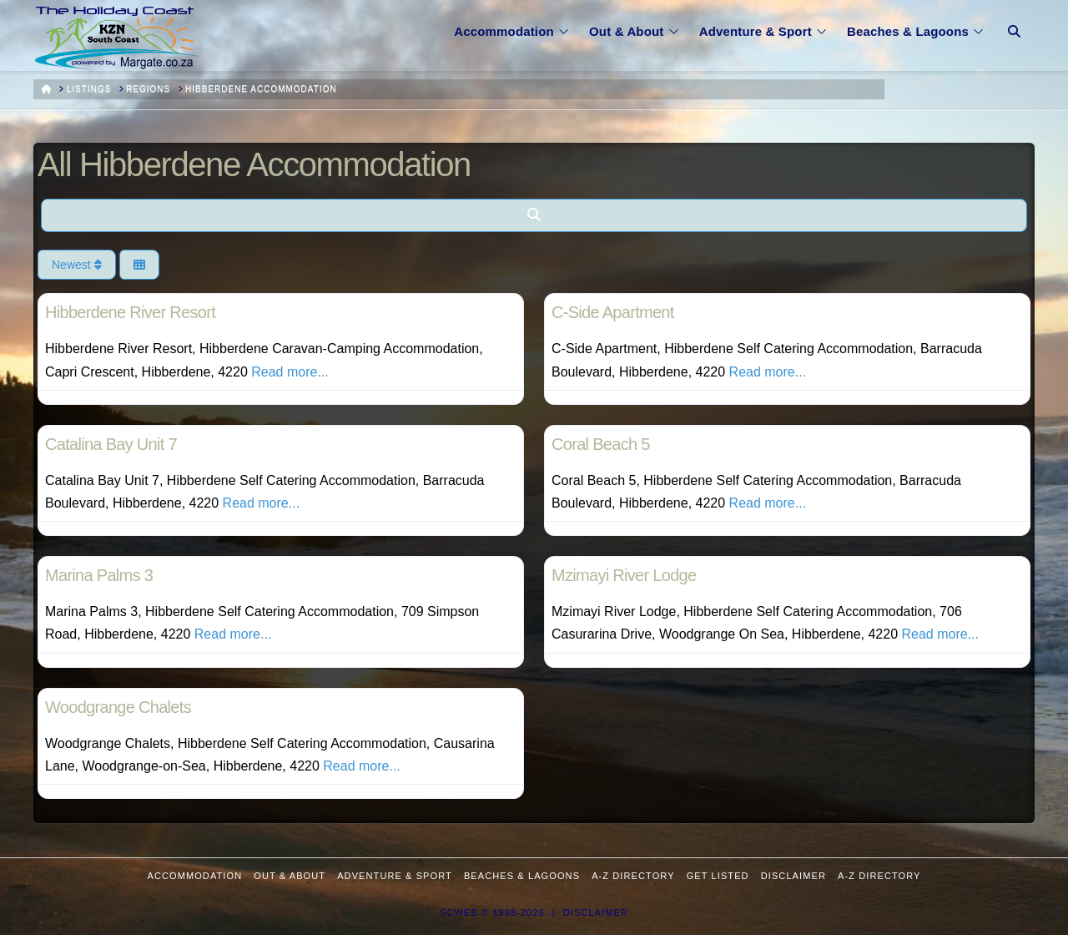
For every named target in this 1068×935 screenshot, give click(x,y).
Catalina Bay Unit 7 (111, 444)
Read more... (289, 372)
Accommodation (195, 876)
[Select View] (139, 265)
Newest (77, 264)
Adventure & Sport (394, 876)
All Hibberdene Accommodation (254, 164)
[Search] (534, 215)
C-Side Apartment (613, 312)
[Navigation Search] (1014, 21)
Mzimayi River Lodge (624, 575)
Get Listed (718, 876)
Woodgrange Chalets (118, 707)
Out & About (289, 876)
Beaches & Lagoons (522, 876)
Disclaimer (793, 876)
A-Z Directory (633, 876)
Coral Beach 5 (601, 444)
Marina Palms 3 (99, 575)
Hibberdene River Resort (130, 312)
